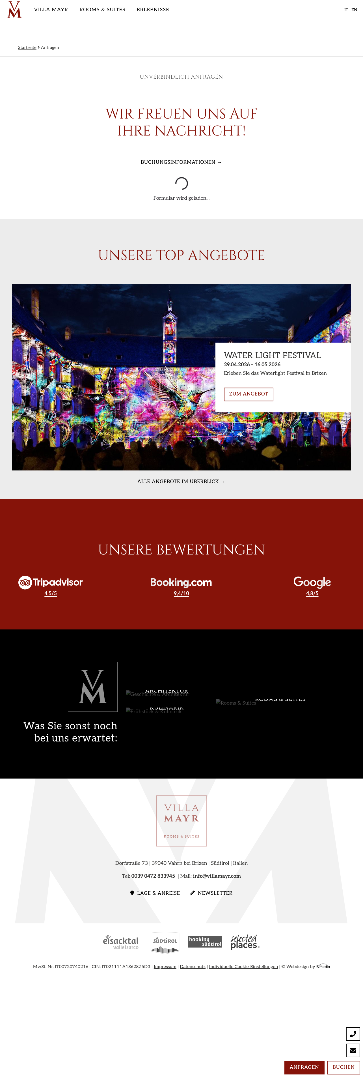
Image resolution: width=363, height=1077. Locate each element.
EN (354, 9)
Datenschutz (193, 966)
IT (346, 9)
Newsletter (211, 893)
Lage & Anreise (155, 893)
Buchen (344, 1067)
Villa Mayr (51, 10)
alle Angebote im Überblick (178, 482)
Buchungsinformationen (178, 162)
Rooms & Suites (102, 10)
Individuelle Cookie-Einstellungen (243, 966)
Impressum (165, 966)
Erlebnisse (153, 10)
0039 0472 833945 (153, 876)
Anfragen (304, 1067)
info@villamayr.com (217, 876)
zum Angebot (248, 394)
